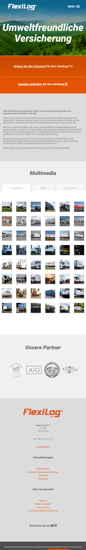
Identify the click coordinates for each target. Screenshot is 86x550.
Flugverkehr (43, 479)
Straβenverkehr (43, 469)
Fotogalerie (16, 188)
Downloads (70, 188)
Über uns (43, 501)
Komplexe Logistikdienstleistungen (43, 472)
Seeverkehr (43, 475)
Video (43, 188)
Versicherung (43, 507)
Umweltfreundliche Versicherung (43, 511)
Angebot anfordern (30, 84)
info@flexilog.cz (43, 447)
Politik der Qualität (43, 504)
